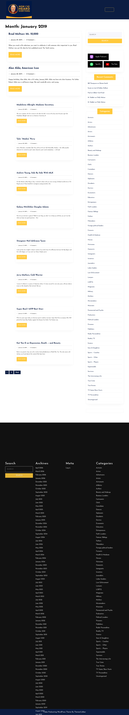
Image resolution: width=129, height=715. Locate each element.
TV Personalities (93, 395)
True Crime (91, 381)
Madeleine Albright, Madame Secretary (39, 109)
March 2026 (39, 678)
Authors (90, 146)
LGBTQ (90, 282)
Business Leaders (93, 155)
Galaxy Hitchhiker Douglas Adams (38, 211)
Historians (91, 244)
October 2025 (40, 696)
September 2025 (41, 699)
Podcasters (91, 315)
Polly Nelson (101, 97)
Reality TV (91, 338)
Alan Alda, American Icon (27, 70)
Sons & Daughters (94, 348)
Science (90, 343)
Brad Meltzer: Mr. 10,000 (26, 36)
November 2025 (41, 692)
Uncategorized (92, 399)
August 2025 (40, 703)
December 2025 (41, 689)
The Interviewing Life (95, 376)
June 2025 (39, 710)
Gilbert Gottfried (98, 93)
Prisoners (91, 324)
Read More (20, 54)
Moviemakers (92, 301)
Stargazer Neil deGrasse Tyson (37, 245)
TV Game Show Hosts (95, 390)
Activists (91, 117)
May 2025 (39, 713)
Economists (91, 193)
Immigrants (91, 254)
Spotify (95, 64)
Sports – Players (93, 362)
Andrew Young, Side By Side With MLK (39, 177)
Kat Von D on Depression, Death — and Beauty (41, 347)
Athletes (90, 141)
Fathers (90, 216)
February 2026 (40, 682)
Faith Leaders (92, 207)
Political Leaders (93, 320)
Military (90, 291)
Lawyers (90, 277)
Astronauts (91, 136)
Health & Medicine (94, 235)
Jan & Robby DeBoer (101, 88)
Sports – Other (93, 357)
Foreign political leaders (95, 226)
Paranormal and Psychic (96, 310)
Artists (90, 131)
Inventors (91, 258)
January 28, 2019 (20, 74)
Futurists (91, 230)
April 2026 (39, 675)
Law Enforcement (93, 273)
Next (17, 372)
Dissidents (91, 183)
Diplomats (91, 178)
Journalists (91, 263)
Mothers (90, 296)
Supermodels (92, 367)
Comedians (91, 169)
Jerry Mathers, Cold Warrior (36, 279)
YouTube (112, 64)
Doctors (90, 188)
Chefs (90, 164)
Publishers (91, 329)
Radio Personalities (94, 334)
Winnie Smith (103, 83)
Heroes (90, 240)
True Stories (92, 385)
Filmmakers (91, 221)
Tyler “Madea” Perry (35, 143)
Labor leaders (92, 268)
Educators (91, 197)
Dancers (90, 174)
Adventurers (92, 127)
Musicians (91, 305)
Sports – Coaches (93, 352)
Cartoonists (92, 160)
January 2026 (40, 685)
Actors (90, 122)
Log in (68, 675)
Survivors (91, 371)
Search (109, 9)
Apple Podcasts (98, 57)
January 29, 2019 (20, 40)
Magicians (91, 287)
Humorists (91, 249)
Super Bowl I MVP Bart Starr (37, 313)
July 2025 (38, 706)
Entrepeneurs (92, 202)
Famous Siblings (93, 211)
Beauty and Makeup (94, 150)
